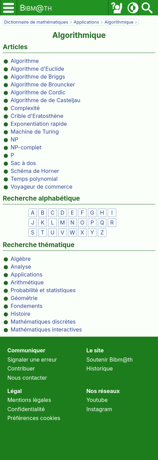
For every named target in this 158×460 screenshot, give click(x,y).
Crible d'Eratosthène (37, 115)
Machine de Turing (35, 131)
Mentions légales (29, 399)
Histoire (20, 313)
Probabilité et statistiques (43, 290)
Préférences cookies (33, 418)
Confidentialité (25, 409)
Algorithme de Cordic (38, 92)
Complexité (25, 108)
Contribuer (21, 368)
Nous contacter (27, 377)
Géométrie (24, 298)
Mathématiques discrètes (43, 321)
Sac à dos (23, 163)
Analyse (21, 266)
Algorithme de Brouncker (43, 84)
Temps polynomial (34, 178)
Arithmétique (27, 282)
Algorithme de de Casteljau (45, 100)
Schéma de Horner (35, 170)
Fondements (26, 305)
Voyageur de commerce (41, 186)
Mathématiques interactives (46, 329)
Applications (86, 22)
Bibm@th (36, 8)
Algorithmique (118, 22)
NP (14, 139)
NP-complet (26, 147)
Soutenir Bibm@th (109, 359)
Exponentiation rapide (39, 123)
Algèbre (21, 258)
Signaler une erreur (32, 359)
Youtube (97, 399)
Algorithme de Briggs (38, 76)
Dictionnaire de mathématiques (36, 22)
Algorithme (25, 60)
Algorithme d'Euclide (37, 68)
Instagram (99, 409)
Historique (99, 368)
